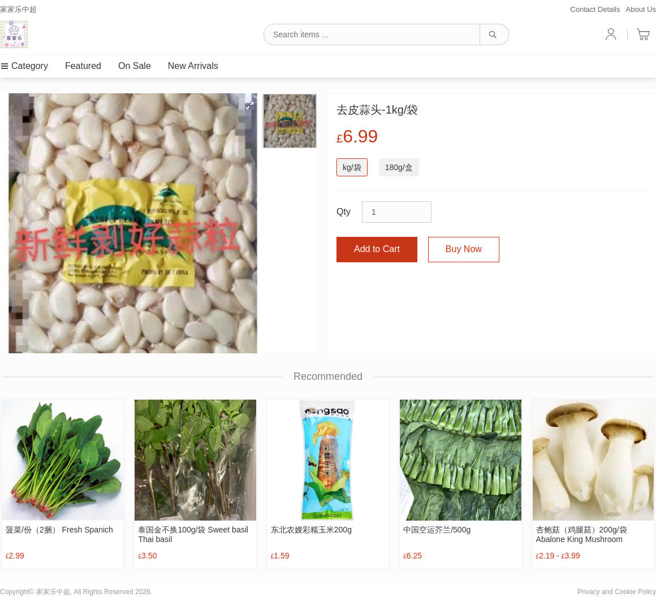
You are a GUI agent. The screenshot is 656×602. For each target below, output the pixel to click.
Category (24, 66)
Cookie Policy (635, 592)
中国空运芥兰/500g (437, 529)
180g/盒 (399, 167)
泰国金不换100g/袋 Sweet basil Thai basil (193, 534)
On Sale (134, 66)
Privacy (588, 592)
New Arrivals (193, 66)
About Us (641, 9)
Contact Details (595, 9)
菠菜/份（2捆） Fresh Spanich (59, 529)
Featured (83, 66)
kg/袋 (352, 167)
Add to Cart (377, 249)
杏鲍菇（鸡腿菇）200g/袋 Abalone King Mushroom (581, 534)
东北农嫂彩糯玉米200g (311, 529)
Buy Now (464, 249)
